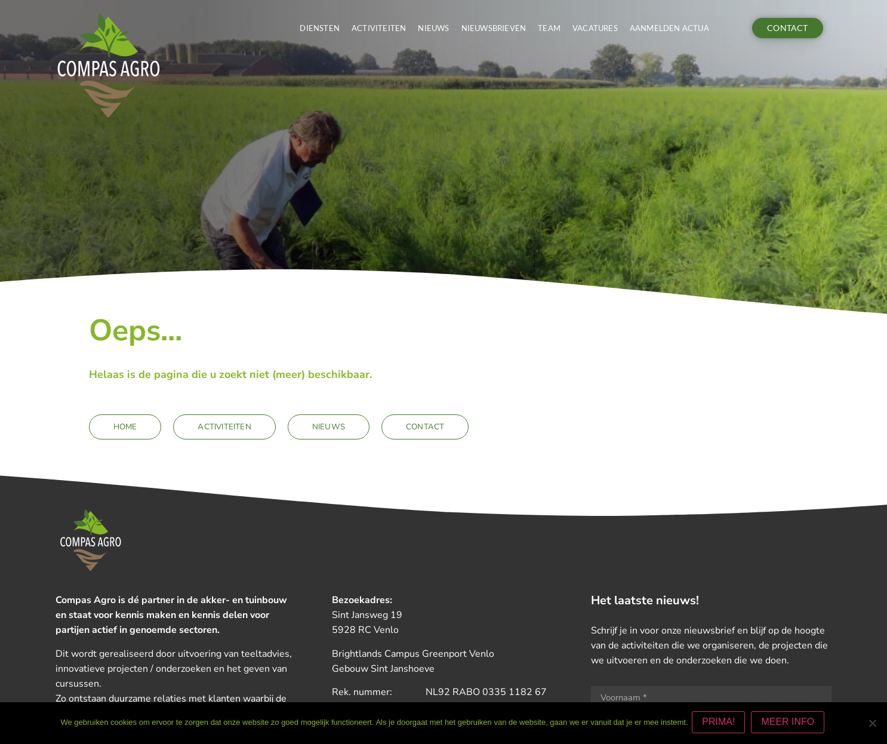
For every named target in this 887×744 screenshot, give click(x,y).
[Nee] (872, 724)
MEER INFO (790, 724)
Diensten (320, 28)
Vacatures (595, 28)
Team (549, 28)
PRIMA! (720, 724)
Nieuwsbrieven (493, 28)
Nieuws (433, 28)
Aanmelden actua (669, 28)
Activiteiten (379, 28)
